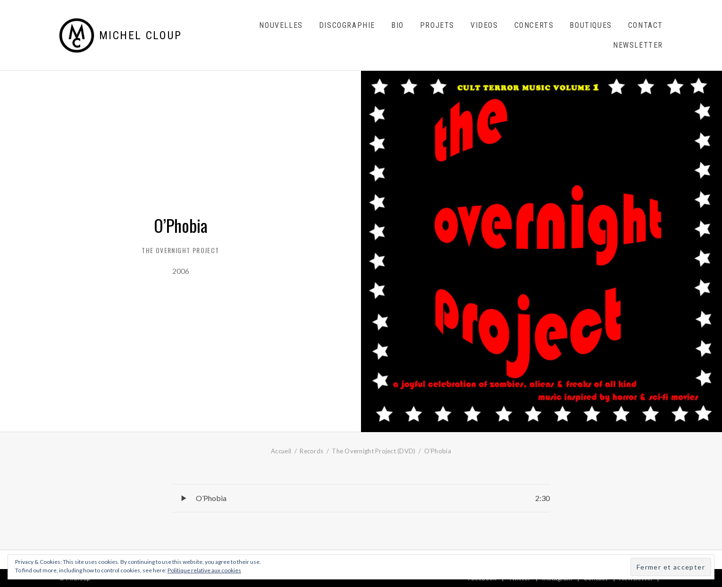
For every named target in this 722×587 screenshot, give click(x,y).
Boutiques (591, 25)
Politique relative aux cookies (204, 570)
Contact (645, 25)
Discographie (347, 25)
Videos (484, 25)
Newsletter (638, 45)
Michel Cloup (140, 35)
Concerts (534, 25)
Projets (437, 25)
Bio (397, 25)
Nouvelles (280, 25)
